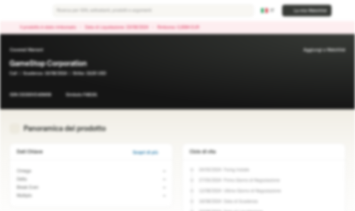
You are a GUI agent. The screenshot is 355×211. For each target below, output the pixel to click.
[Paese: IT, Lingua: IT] (267, 10)
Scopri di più (149, 152)
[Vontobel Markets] (25, 11)
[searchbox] (153, 10)
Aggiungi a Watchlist (320, 49)
